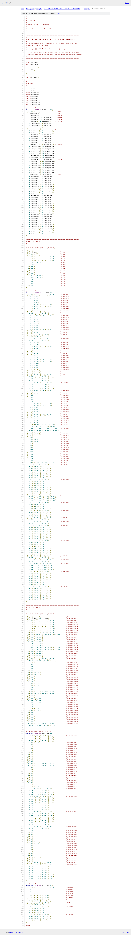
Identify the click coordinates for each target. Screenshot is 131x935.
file (58, 13)
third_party (30, 9)
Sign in (127, 3)
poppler (39, 9)
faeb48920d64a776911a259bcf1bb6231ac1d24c (62, 9)
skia (22, 9)
